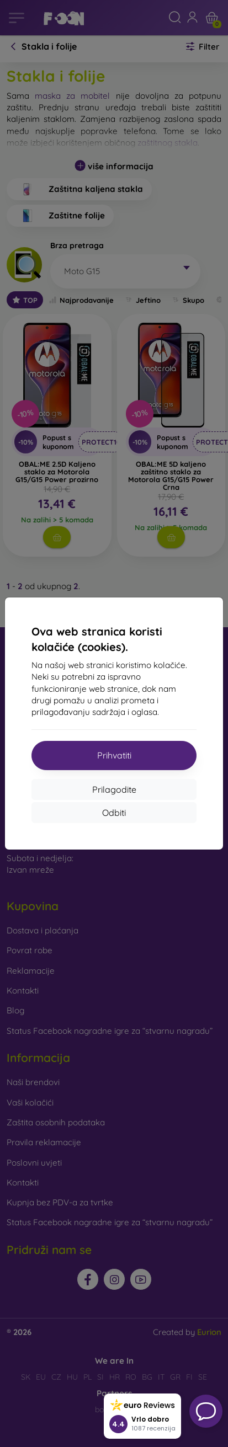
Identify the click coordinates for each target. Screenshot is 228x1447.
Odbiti (114, 812)
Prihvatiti (114, 755)
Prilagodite (114, 789)
